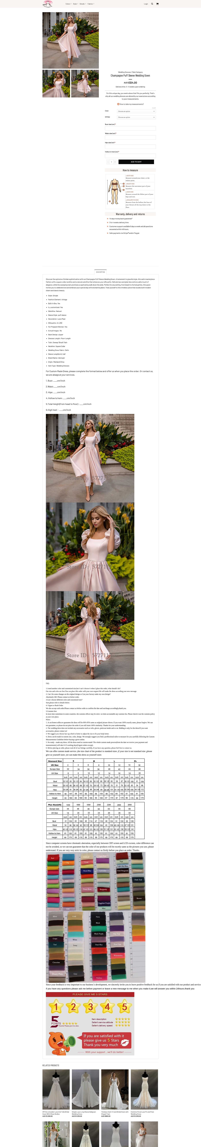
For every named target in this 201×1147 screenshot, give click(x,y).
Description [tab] (100, 272)
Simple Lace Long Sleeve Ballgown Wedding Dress (84, 1113)
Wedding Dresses (124, 72)
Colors (69, 4)
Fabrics (91, 4)
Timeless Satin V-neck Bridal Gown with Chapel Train (114, 1113)
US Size (107, 117)
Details (83, 4)
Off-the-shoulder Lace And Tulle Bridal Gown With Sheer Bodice (55, 1113)
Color (107, 111)
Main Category (137, 72)
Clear (154, 108)
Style (75, 4)
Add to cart (136, 162)
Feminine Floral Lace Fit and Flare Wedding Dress (142, 1113)
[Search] (152, 4)
